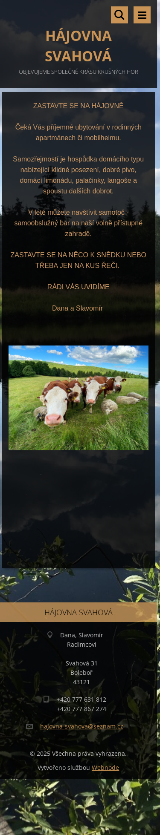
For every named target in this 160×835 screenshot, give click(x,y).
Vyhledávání (119, 14)
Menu (142, 14)
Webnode (105, 767)
